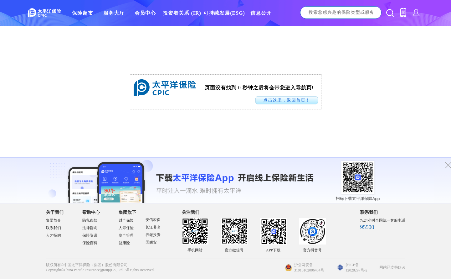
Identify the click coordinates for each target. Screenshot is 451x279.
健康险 (124, 243)
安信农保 (153, 220)
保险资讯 (89, 235)
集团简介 (53, 220)
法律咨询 (89, 228)
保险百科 (89, 243)
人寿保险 (126, 228)
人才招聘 (53, 235)
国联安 (151, 242)
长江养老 (153, 227)
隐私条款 (89, 220)
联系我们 (53, 228)
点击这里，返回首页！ (286, 100)
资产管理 (126, 235)
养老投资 (153, 235)
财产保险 (126, 220)
